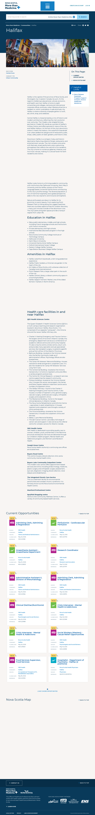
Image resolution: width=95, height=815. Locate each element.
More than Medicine (13, 25)
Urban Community (12, 78)
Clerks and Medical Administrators (28, 534)
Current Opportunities (78, 76)
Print (74, 25)
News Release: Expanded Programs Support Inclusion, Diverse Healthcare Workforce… (80, 99)
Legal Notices (10, 813)
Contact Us (15, 783)
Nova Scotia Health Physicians (69, 667)
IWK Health (21, 530)
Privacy (19, 813)
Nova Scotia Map (79, 80)
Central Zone (10, 73)
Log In (87, 5)
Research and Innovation (67, 562)
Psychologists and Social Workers (28, 617)
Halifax (20, 532)
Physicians (63, 672)
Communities (25, 25)
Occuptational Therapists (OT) (27, 672)
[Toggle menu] (47, 6)
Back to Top (84, 513)
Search (83, 17)
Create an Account (77, 5)
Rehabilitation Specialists (26, 673)
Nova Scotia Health (65, 530)
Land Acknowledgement (31, 813)
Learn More (12, 806)
